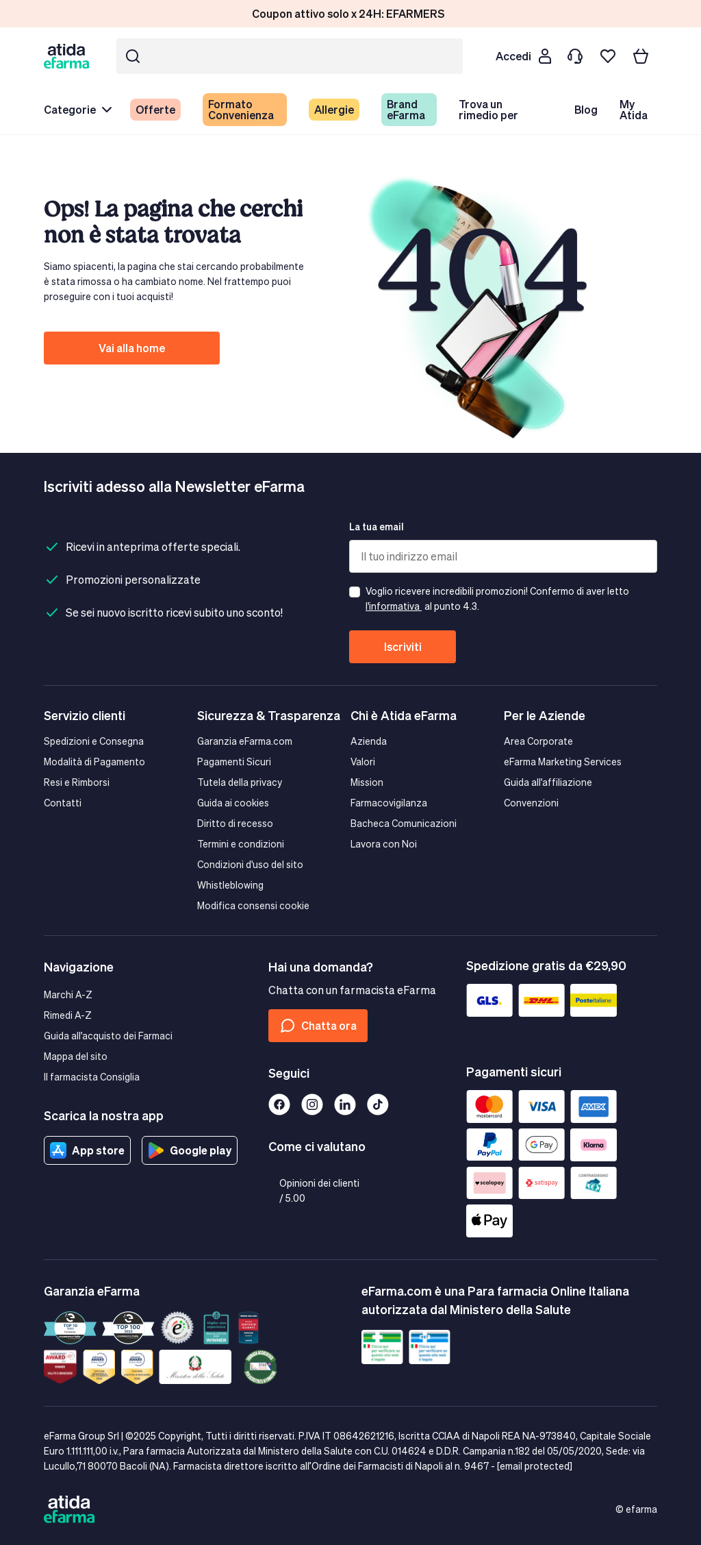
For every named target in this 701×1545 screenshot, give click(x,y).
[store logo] (69, 56)
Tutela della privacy (239, 782)
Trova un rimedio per (488, 109)
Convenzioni (531, 802)
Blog (586, 109)
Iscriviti (403, 646)
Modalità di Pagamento (94, 761)
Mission (366, 782)
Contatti (62, 802)
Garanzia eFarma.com (244, 741)
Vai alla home (132, 347)
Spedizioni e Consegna (94, 741)
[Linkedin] (345, 1104)
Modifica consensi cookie (253, 905)
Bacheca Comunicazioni (403, 823)
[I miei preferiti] (607, 56)
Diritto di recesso (235, 823)
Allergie (334, 109)
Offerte (155, 109)
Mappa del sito (75, 1056)
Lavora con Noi (383, 844)
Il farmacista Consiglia (92, 1077)
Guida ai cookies (233, 802)
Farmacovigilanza (388, 802)
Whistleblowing (230, 885)
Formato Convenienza (241, 109)
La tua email (376, 526)
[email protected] (534, 1466)
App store (87, 1150)
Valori (362, 761)
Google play (189, 1150)
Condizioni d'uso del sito (250, 864)
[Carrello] (640, 56)
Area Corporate (538, 741)
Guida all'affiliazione (548, 782)
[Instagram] (312, 1104)
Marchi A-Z (68, 994)
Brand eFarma (406, 109)
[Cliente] (523, 56)
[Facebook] (279, 1104)
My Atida (634, 109)
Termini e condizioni (240, 844)
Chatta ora (318, 1025)
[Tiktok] (378, 1104)
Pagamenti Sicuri (234, 761)
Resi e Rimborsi (77, 782)
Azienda (368, 741)
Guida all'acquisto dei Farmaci (108, 1035)
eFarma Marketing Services (563, 761)
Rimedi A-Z (68, 1015)
